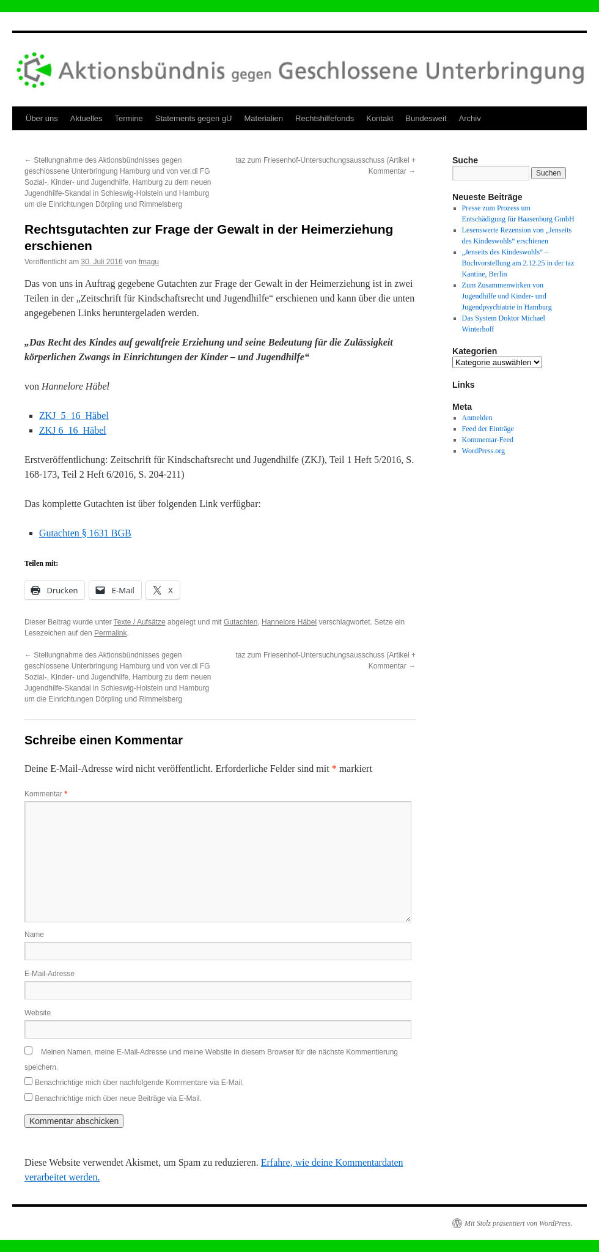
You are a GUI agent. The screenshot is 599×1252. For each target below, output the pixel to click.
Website (37, 1013)
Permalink (110, 633)
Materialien (264, 118)
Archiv (470, 118)
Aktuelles (86, 118)
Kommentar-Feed (487, 439)
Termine (129, 118)
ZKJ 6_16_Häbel (72, 430)
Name (34, 934)
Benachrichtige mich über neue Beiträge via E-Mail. (118, 1098)
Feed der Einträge (488, 428)
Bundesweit (425, 118)
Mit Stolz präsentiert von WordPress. (518, 1223)
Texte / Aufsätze (140, 622)
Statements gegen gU (193, 118)
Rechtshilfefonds (324, 118)
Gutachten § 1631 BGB (85, 533)
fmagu (149, 261)
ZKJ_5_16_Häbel (74, 415)
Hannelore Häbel (289, 622)
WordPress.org (483, 450)
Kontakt (379, 118)
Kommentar (45, 794)
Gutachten (240, 622)
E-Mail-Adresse (49, 973)
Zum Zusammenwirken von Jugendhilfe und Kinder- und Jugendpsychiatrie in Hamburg (507, 296)
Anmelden (477, 417)
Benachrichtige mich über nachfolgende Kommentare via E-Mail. (139, 1082)
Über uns (42, 118)
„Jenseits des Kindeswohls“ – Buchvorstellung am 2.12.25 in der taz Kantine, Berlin (518, 263)
